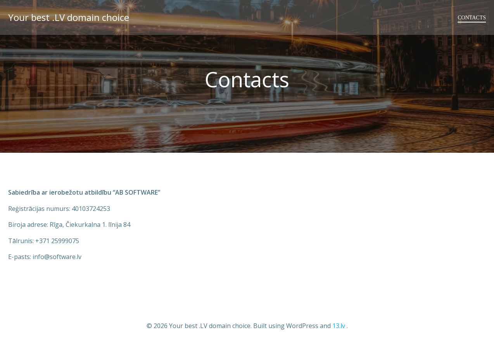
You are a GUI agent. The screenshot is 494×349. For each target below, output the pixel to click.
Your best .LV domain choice (68, 17)
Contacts (472, 18)
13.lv (338, 325)
